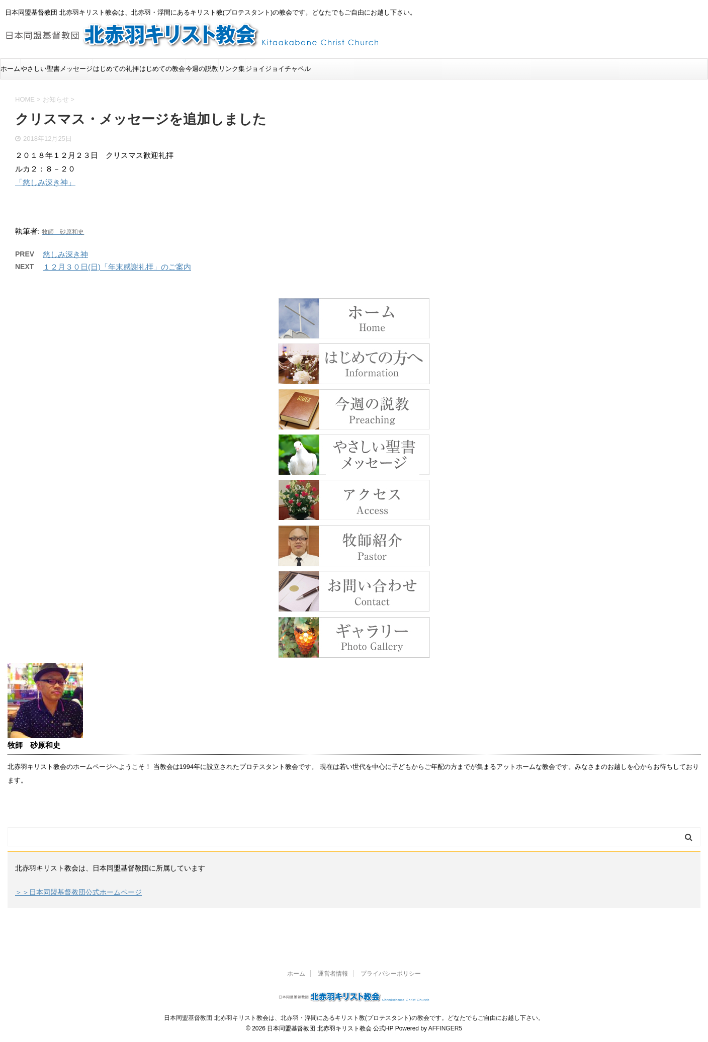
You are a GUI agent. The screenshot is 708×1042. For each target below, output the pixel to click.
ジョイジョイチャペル (278, 68)
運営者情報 (333, 973)
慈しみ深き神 (65, 254)
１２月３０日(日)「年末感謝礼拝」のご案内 (117, 267)
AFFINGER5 (445, 1028)
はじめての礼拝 (116, 68)
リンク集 (232, 68)
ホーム (10, 68)
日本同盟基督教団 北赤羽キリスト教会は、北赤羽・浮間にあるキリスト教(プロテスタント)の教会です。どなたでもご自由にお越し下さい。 (354, 1017)
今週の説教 (202, 68)
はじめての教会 (162, 68)
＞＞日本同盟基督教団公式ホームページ (78, 892)
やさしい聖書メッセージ (57, 68)
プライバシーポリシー (391, 973)
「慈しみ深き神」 (45, 182)
